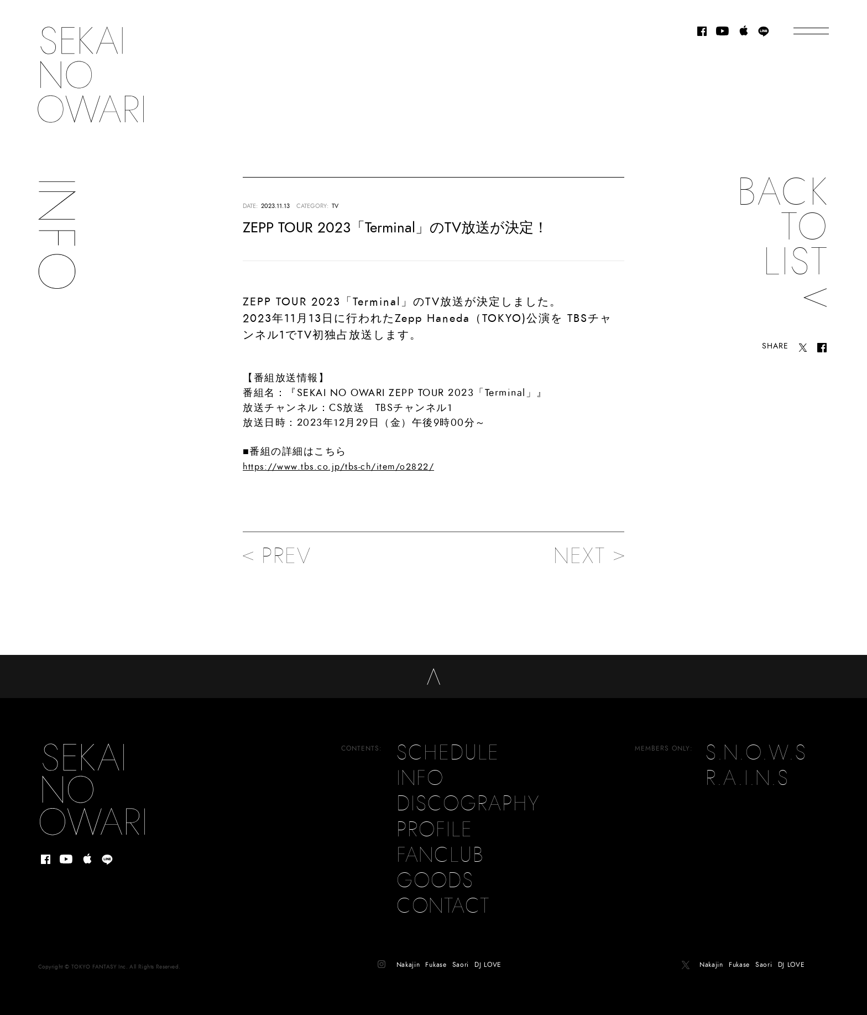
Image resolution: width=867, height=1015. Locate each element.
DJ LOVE (488, 955)
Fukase (435, 955)
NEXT (589, 555)
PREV (277, 555)
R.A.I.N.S (747, 769)
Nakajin (408, 955)
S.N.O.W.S (756, 744)
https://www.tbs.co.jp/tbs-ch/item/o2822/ (338, 467)
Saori (460, 955)
